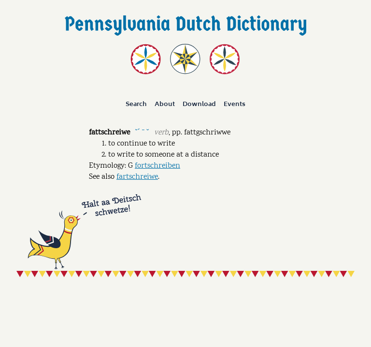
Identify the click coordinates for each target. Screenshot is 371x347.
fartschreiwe (137, 177)
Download (199, 104)
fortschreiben (157, 166)
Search (136, 104)
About (165, 104)
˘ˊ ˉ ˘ (142, 132)
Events (234, 104)
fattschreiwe (109, 132)
